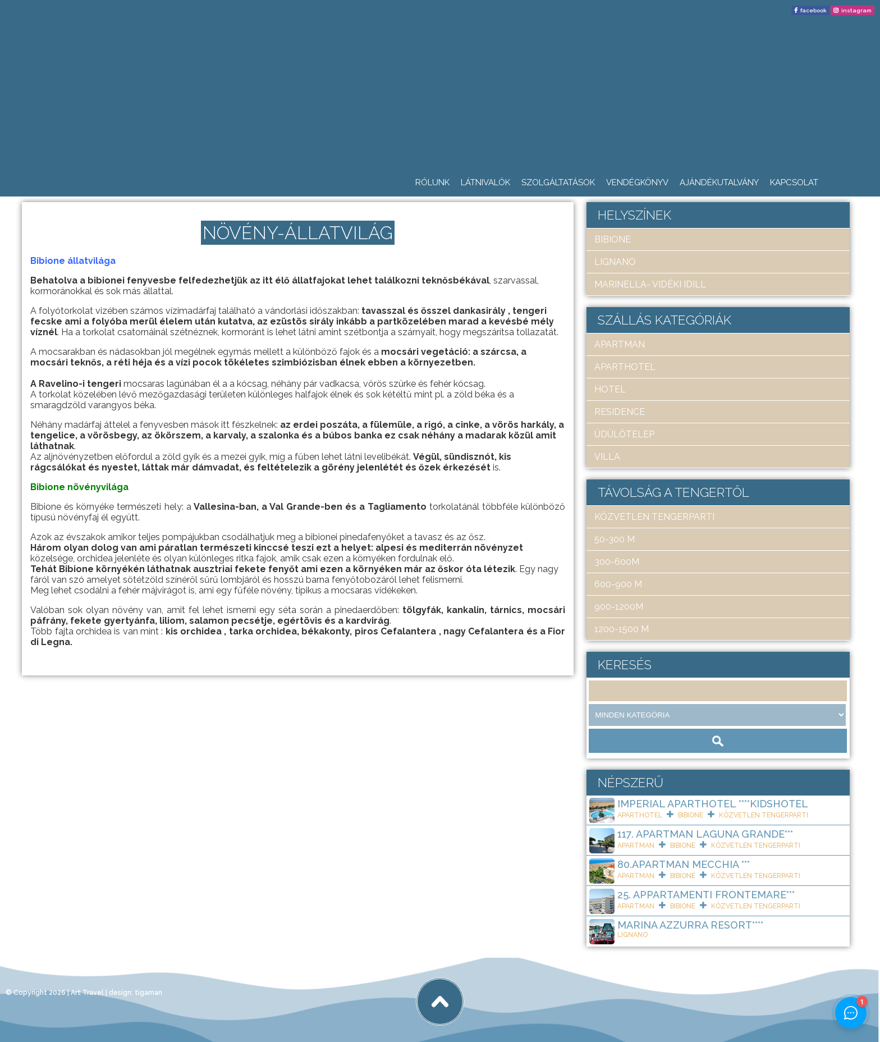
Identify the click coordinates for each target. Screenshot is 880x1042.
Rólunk (432, 182)
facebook (813, 10)
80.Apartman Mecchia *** (683, 864)
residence (619, 411)
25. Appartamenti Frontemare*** (706, 895)
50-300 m (614, 539)
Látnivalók (485, 182)
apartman (619, 344)
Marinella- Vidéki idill (650, 284)
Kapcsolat (794, 182)
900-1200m (618, 606)
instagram (856, 10)
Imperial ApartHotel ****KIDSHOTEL (712, 804)
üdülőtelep (624, 434)
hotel (610, 389)
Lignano (615, 262)
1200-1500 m (621, 629)
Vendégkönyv (637, 182)
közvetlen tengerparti (654, 516)
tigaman (148, 993)
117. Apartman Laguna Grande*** (705, 834)
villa (607, 456)
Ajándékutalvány (719, 182)
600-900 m (618, 584)
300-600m (616, 561)
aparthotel (625, 367)
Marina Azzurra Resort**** (690, 925)
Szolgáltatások (558, 182)
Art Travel (87, 993)
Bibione (612, 239)
